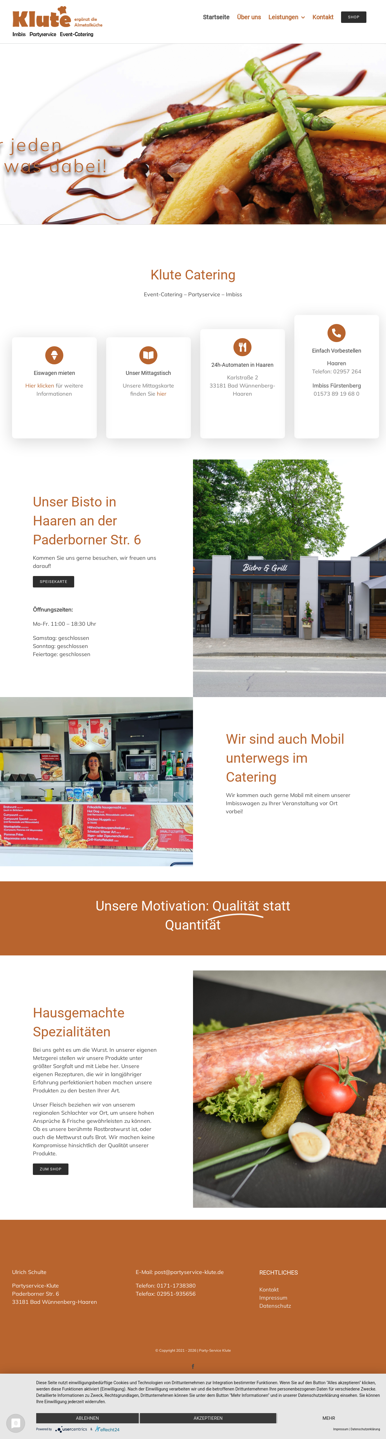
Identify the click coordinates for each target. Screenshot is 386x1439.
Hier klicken (39, 385)
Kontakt (269, 1289)
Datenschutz (275, 1305)
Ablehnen (87, 1418)
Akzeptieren (208, 1418)
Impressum (273, 1297)
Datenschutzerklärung (365, 1429)
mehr (328, 1418)
